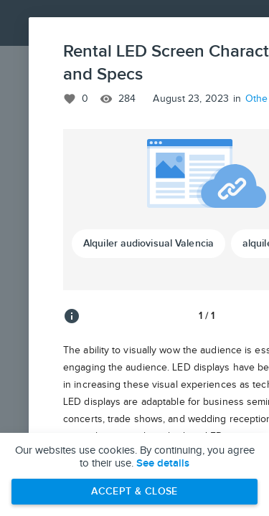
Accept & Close (134, 491)
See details (162, 463)
